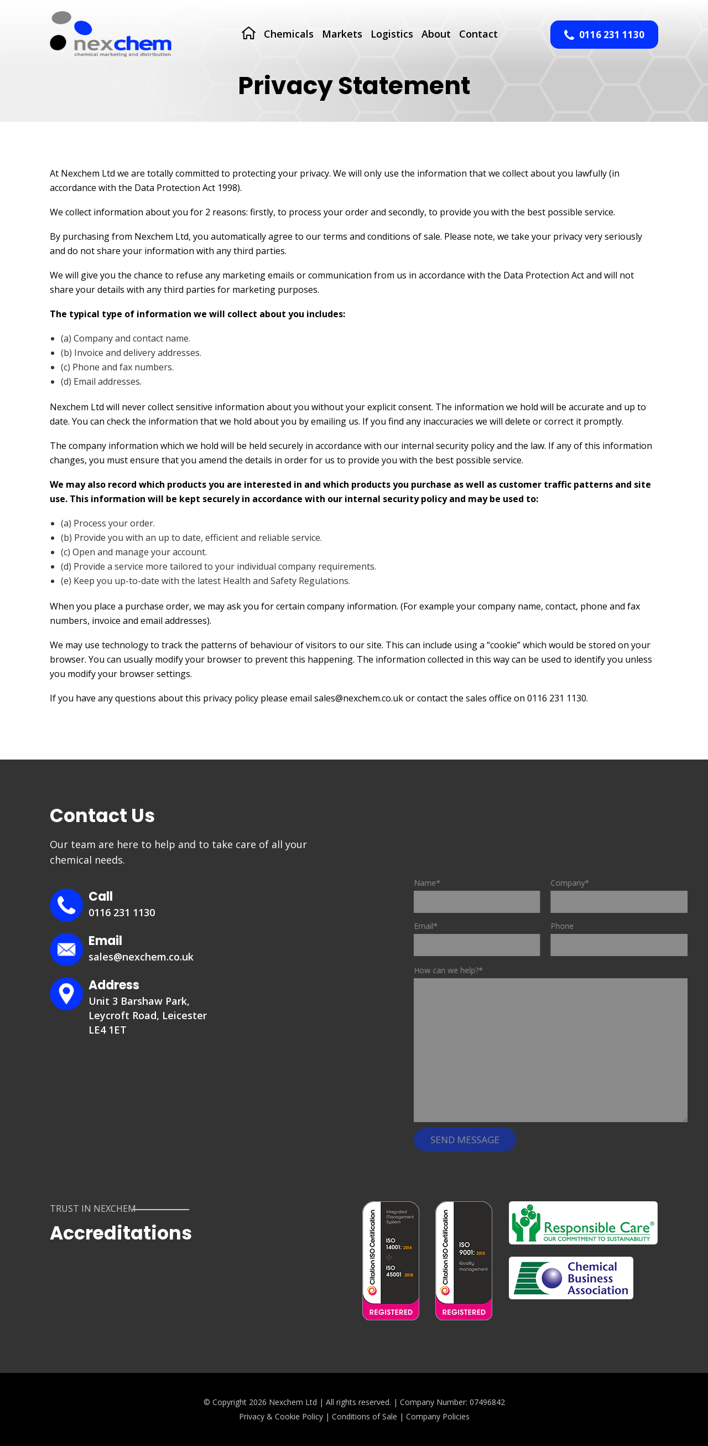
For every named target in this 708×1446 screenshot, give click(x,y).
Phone (636, 936)
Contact (478, 33)
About (436, 33)
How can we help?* (464, 970)
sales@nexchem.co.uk (141, 956)
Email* (493, 936)
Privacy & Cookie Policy (281, 1416)
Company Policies (438, 1416)
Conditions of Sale (364, 1416)
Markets (342, 33)
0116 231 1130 (604, 34)
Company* (636, 892)
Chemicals (289, 33)
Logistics (392, 33)
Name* (493, 892)
